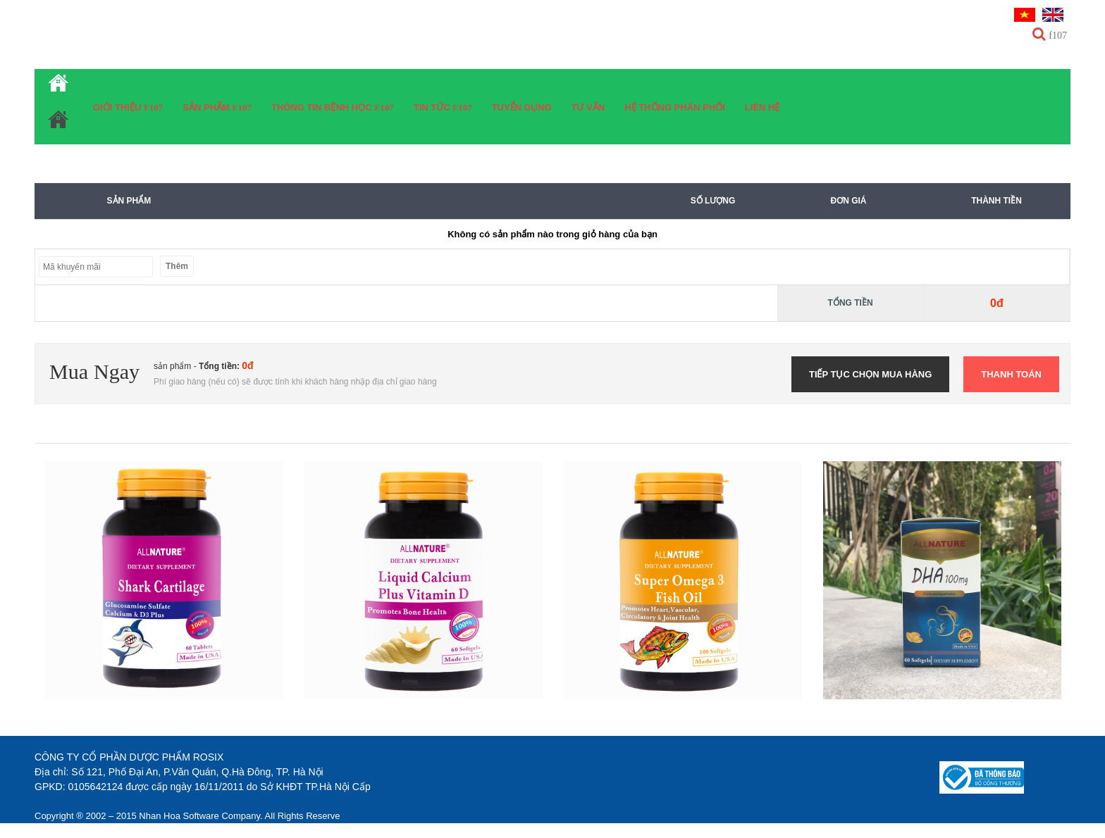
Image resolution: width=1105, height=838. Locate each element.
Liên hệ (762, 107)
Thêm (177, 266)
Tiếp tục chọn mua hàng (870, 374)
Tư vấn (588, 107)
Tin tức (433, 107)
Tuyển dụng (522, 107)
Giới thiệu (118, 107)
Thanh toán (1011, 374)
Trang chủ (59, 106)
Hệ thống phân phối (674, 107)
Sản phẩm (207, 107)
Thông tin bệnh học (322, 107)
